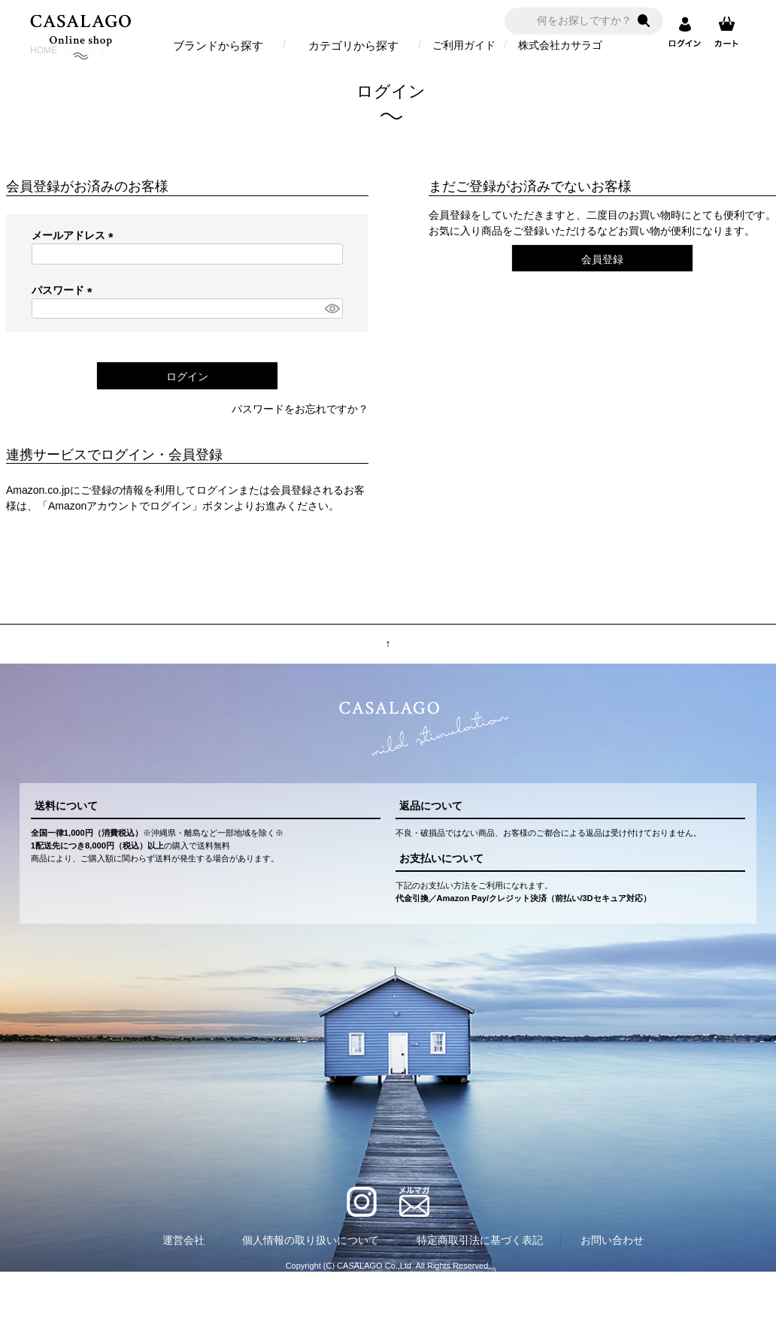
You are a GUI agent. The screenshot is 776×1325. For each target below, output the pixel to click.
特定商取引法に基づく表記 (480, 1240)
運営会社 (183, 1240)
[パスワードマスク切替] (331, 309)
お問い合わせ (612, 1240)
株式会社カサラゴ (560, 45)
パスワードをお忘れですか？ (300, 409)
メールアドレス (75, 235)
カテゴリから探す (353, 45)
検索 (643, 21)
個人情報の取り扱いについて (310, 1240)
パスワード (65, 290)
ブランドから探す (218, 45)
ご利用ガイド (464, 45)
